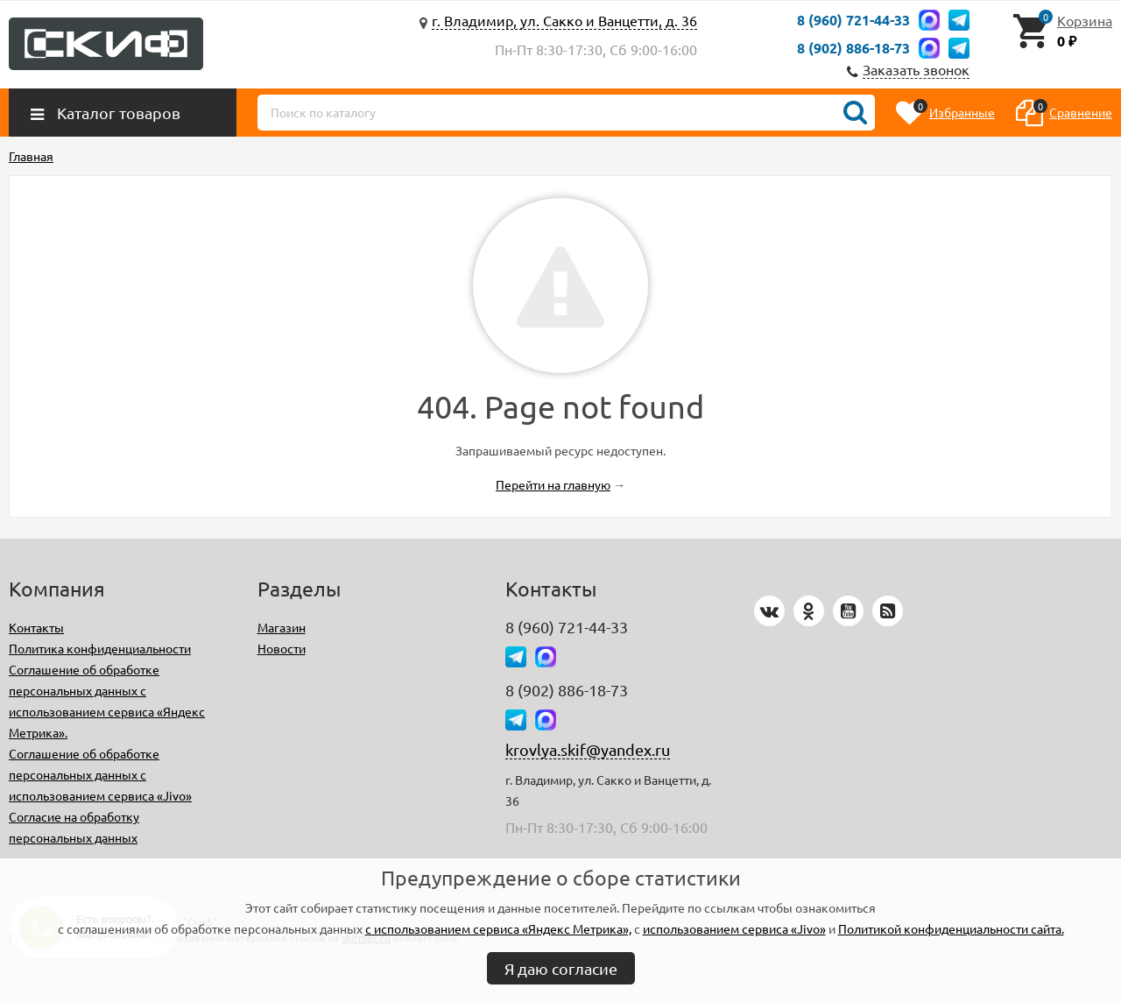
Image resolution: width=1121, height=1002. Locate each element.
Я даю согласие (560, 968)
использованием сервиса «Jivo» (734, 928)
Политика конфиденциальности (100, 648)
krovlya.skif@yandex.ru (587, 749)
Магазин (281, 627)
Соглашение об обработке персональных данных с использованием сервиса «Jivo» (100, 774)
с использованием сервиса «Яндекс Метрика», (498, 928)
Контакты (36, 627)
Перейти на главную (553, 484)
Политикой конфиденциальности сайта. (951, 928)
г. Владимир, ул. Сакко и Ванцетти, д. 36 (564, 20)
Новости (281, 648)
